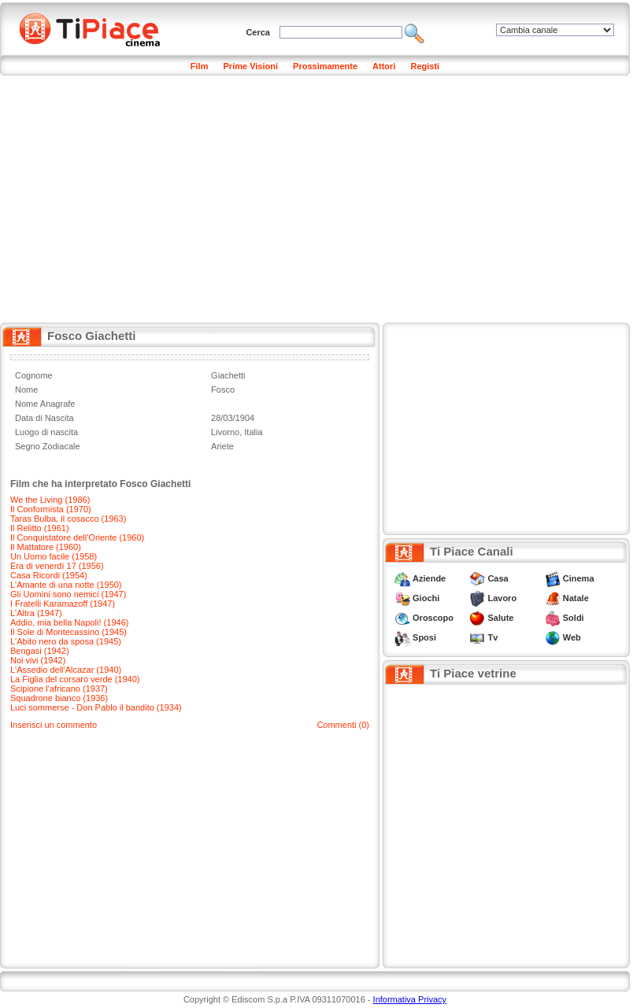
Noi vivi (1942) (37, 660)
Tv (492, 637)
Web (572, 637)
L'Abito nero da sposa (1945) (65, 641)
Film (200, 66)
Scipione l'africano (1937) (59, 688)
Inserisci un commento (53, 724)
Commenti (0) (342, 724)
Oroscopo (433, 617)
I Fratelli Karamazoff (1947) (62, 603)
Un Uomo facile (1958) (53, 556)
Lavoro (501, 598)
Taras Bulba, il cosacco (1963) (68, 518)
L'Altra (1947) (36, 613)
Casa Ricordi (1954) (48, 575)
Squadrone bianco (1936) (59, 698)
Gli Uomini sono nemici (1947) (68, 594)
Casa (497, 578)
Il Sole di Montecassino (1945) (68, 632)
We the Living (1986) (50, 499)
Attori (383, 66)
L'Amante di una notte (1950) (66, 584)
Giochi (426, 598)
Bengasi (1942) (39, 650)
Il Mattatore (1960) (45, 547)
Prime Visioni (251, 66)
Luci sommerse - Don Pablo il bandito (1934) (96, 707)
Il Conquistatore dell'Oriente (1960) (77, 537)
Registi (424, 66)
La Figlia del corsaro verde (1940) (74, 679)
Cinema (578, 578)
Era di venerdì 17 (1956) (57, 565)
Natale (576, 598)
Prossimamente (325, 66)
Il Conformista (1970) (50, 509)
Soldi (573, 617)
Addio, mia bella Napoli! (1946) (69, 622)
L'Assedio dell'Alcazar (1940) (65, 669)
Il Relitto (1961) (39, 528)
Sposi (424, 637)
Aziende (429, 578)
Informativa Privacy (410, 999)
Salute (500, 617)
